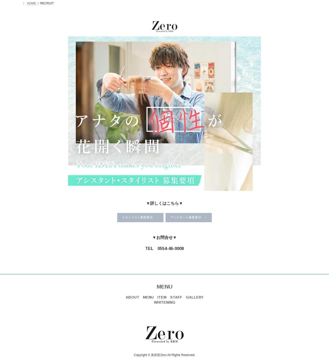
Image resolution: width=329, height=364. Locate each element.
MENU (164, 287)
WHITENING (164, 302)
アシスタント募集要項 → (188, 217)
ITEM (162, 297)
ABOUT (132, 297)
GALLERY (195, 297)
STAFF (176, 297)
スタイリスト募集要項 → (140, 217)
